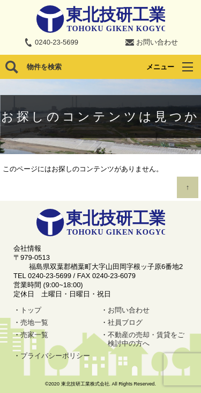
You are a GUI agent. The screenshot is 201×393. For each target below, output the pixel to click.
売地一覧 (34, 322)
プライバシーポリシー (55, 356)
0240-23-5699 (56, 42)
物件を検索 (44, 67)
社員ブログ (125, 322)
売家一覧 (34, 335)
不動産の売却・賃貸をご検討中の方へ (146, 339)
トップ (30, 310)
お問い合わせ (157, 42)
